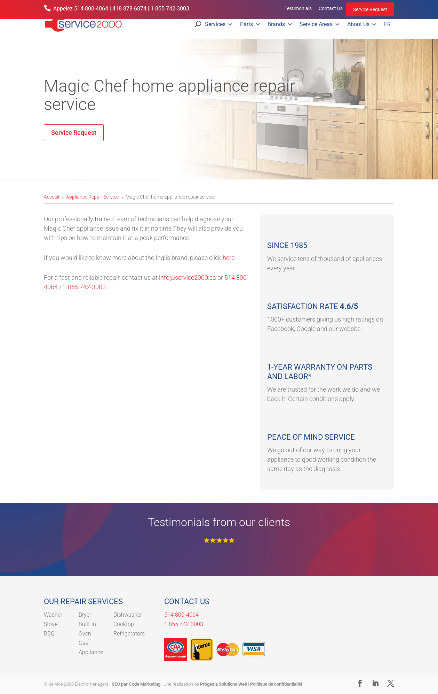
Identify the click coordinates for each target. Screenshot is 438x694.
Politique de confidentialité (276, 684)
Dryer (85, 614)
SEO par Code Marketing (136, 684)
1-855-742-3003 (170, 8)
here (228, 257)
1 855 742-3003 (84, 287)
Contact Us (331, 8)
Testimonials (298, 8)
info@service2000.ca (187, 277)
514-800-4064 (91, 8)
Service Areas (320, 24)
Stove (50, 624)
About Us (362, 24)
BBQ (49, 633)
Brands (280, 24)
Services (219, 24)
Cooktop (123, 624)
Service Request (370, 9)
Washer (53, 614)
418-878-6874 (129, 8)
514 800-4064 (181, 614)
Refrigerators (129, 633)
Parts (250, 24)
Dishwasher (127, 614)
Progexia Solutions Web (223, 684)
